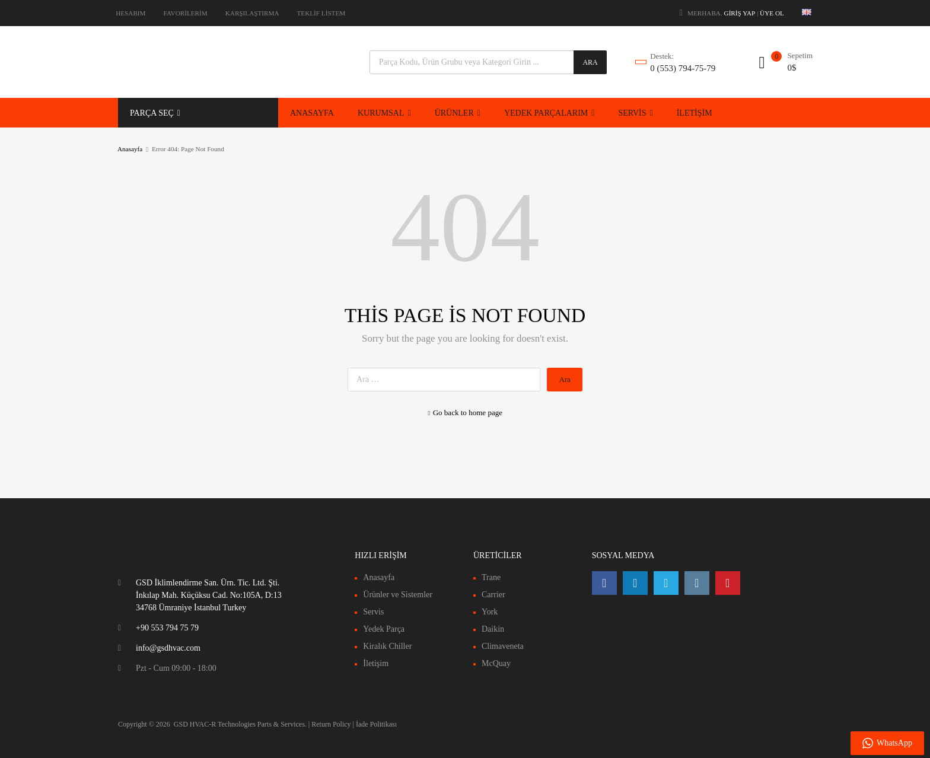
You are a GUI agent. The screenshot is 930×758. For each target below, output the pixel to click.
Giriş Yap (740, 13)
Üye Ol (772, 13)
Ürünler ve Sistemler (397, 594)
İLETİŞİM (694, 113)
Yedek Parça (384, 629)
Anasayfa (129, 148)
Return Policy (331, 724)
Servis (373, 611)
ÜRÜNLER (457, 113)
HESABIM (130, 13)
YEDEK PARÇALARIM (549, 113)
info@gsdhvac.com (168, 648)
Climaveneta (503, 646)
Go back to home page (465, 412)
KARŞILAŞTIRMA (252, 13)
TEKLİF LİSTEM (321, 13)
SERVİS (635, 113)
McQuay (496, 663)
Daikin (493, 629)
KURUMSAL (384, 113)
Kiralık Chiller (387, 646)
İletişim (375, 663)
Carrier (493, 594)
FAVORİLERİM (186, 13)
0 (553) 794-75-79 (679, 68)
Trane (491, 577)
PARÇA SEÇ (155, 113)
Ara (589, 62)
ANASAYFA (312, 113)
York (490, 611)
